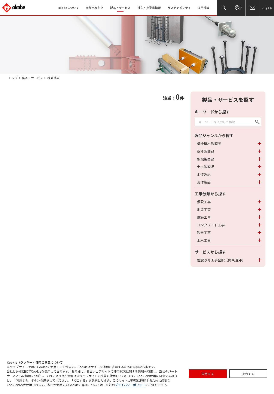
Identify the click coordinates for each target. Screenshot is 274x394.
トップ (13, 78)
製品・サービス (32, 78)
